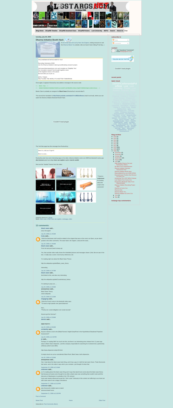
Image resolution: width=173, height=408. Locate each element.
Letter (117, 112)
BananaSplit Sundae (118, 121)
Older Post (102, 400)
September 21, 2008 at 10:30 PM (51, 393)
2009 (115, 149)
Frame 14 (130, 94)
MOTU (106, 31)
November (118, 154)
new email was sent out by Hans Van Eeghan (75, 42)
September (118, 158)
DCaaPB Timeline (51, 31)
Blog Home (39, 31)
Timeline (133, 126)
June (116, 195)
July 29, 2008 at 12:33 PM (49, 337)
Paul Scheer (119, 98)
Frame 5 (124, 96)
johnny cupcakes (124, 119)
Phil (130, 124)
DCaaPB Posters (84, 31)
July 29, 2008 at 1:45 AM (48, 234)
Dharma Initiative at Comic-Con (124, 193)
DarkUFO (133, 121)
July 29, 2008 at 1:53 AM (48, 287)
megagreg (44, 299)
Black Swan (43, 219)
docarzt (130, 129)
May (116, 197)
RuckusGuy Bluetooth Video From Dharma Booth (124, 182)
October (117, 156)
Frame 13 (117, 100)
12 (68, 39)
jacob (116, 119)
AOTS (132, 119)
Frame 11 (116, 102)
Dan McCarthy (130, 114)
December (118, 152)
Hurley (126, 122)
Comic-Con (118, 92)
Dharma (115, 96)
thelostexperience (124, 131)
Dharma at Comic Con (121, 188)
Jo (42, 339)
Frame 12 (130, 98)
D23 (129, 116)
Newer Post (39, 400)
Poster (127, 88)
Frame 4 (124, 102)
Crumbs (124, 116)
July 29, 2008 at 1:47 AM (48, 270)
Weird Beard (130, 128)
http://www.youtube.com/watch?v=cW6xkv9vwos (68, 95)
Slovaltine (124, 106)
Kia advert (132, 122)
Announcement (119, 114)
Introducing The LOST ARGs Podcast (125, 178)
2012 (115, 143)
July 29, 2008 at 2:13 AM (48, 296)
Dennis (43, 319)
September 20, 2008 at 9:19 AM (50, 367)
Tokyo (129, 118)
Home (71, 400)
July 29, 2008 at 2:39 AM (48, 317)
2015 (115, 138)
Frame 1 (117, 104)
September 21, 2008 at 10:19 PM (51, 383)
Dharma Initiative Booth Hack (49, 40)
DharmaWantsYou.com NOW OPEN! (125, 173)
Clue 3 (127, 121)
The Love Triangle (118, 126)
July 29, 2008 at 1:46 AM (48, 243)
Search (112, 31)
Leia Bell (131, 111)
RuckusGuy (65, 219)
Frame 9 (133, 102)
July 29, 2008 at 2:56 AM (48, 327)
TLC (128, 125)
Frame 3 (117, 107)
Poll (133, 100)
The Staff (126, 126)
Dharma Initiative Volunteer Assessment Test (122, 169)
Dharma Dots (118, 190)
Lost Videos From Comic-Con (123, 180)
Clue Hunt (117, 116)
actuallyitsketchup (121, 129)
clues (134, 118)
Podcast (125, 90)
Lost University (97, 31)
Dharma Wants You (69, 45)
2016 (115, 136)
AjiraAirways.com (121, 111)
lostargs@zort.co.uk (126, 51)
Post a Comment (41, 396)
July (116, 161)
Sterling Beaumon (120, 125)
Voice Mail (117, 128)
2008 (115, 151)
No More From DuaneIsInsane (123, 166)
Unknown (44, 369)
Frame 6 (132, 96)
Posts (115, 40)
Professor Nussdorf (127, 112)
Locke (115, 124)
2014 (115, 140)
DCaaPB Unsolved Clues (67, 31)
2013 (115, 142)
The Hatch (133, 125)
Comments (117, 43)
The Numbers (122, 118)
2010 (115, 147)
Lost (126, 86)
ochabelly (44, 329)
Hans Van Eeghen (56, 219)
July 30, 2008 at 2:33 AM (48, 357)
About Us (120, 31)
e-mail (123, 115)
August (117, 159)
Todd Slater (116, 115)
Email (48, 219)
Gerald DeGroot (118, 122)
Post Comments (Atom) (51, 404)
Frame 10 (120, 94)
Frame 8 (126, 100)
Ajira (129, 109)
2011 (115, 145)
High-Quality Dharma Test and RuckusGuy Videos (123, 164)
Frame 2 (133, 106)
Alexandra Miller (131, 115)
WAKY (124, 128)
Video (70, 219)
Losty (43, 236)
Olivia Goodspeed (123, 124)
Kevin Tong (125, 107)
